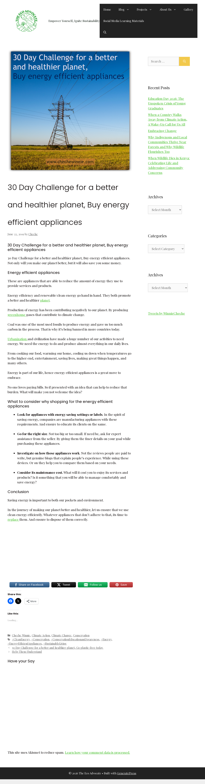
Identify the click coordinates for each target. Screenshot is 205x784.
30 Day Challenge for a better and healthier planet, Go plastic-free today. (57, 648)
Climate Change (61, 635)
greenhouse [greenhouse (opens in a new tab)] (17, 315)
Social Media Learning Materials (123, 21)
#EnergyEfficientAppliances (25, 643)
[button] (105, 32)
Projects (146, 9)
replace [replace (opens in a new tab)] (13, 519)
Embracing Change (162, 131)
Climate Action (41, 635)
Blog (126, 9)
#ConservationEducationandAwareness (75, 639)
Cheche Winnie (21, 635)
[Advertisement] (70, 553)
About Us (170, 9)
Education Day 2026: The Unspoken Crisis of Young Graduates (167, 103)
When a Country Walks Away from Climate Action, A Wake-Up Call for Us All (167, 119)
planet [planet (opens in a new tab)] (45, 300)
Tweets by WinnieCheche (166, 313)
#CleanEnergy (21, 639)
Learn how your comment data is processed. (97, 752)
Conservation (81, 635)
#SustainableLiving (55, 643)
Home (107, 9)
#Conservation (40, 639)
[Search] (184, 61)
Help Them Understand (27, 651)
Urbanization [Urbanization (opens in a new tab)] (17, 339)
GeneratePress (126, 773)
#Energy (106, 639)
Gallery (188, 9)
